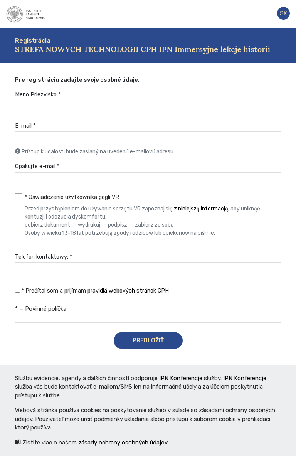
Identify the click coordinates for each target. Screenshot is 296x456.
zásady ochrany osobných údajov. (123, 442)
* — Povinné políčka (40, 308)
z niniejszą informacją (201, 208)
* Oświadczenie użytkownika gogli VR (153, 215)
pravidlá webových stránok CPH (128, 291)
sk (283, 13)
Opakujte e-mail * (37, 166)
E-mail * (25, 126)
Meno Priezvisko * (38, 94)
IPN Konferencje (180, 378)
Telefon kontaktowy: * (43, 257)
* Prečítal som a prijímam (92, 291)
